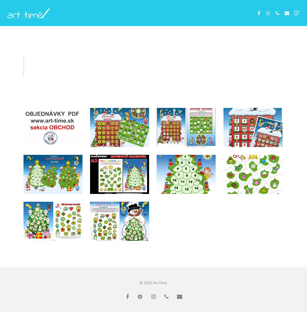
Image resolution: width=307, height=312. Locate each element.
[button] (297, 13)
